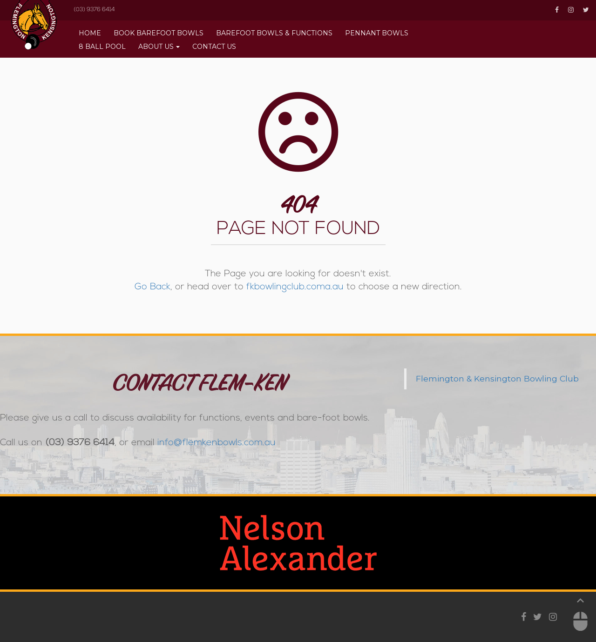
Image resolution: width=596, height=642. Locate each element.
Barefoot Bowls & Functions (274, 33)
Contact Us (214, 46)
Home (90, 33)
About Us (156, 46)
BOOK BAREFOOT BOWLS (158, 33)
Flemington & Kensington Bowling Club (497, 378)
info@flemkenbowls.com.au (216, 443)
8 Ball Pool (102, 46)
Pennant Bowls (376, 33)
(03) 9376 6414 (94, 10)
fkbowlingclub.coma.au (295, 287)
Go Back (152, 287)
